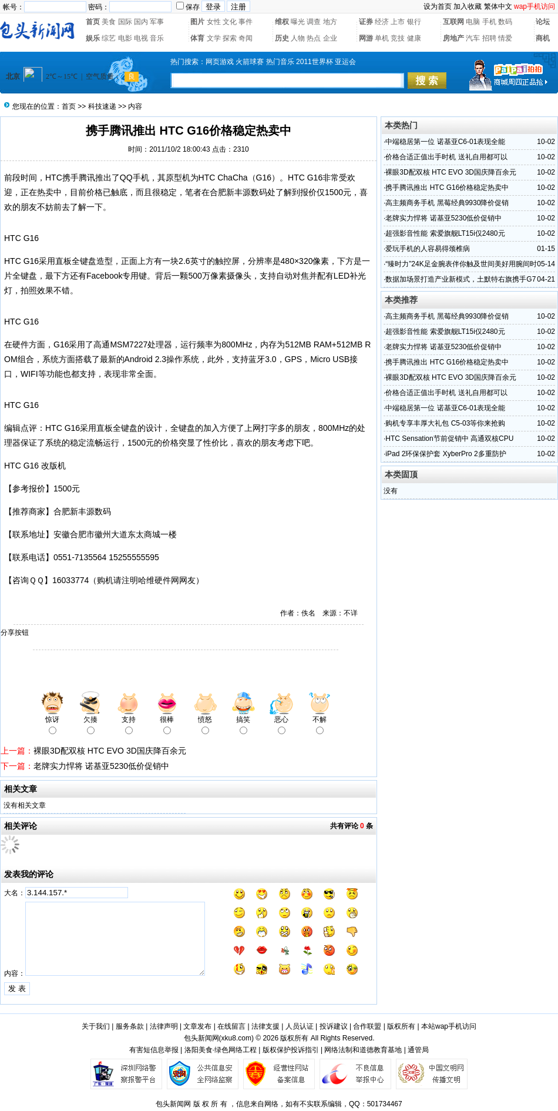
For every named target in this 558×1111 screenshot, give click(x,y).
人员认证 (299, 1026)
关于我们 (96, 1026)
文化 (230, 22)
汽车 (473, 38)
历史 (282, 38)
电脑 (473, 22)
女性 (214, 22)
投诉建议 (334, 1026)
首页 (93, 22)
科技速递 (102, 106)
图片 (197, 22)
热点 (314, 38)
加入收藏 (467, 6)
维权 (282, 22)
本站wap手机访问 (448, 1026)
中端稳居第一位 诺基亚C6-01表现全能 (445, 142)
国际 (125, 22)
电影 (125, 38)
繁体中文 (498, 6)
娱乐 (93, 38)
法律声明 (164, 1026)
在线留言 (231, 1026)
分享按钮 (15, 632)
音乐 (157, 38)
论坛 (543, 22)
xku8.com (236, 1038)
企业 (330, 38)
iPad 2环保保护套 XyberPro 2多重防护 (445, 454)
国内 (141, 22)
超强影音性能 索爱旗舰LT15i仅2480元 (445, 233)
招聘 (489, 38)
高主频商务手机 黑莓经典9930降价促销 (447, 203)
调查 (314, 22)
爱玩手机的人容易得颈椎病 (427, 249)
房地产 (453, 38)
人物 (298, 38)
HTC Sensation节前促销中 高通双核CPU (449, 438)
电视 (141, 38)
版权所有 (401, 1026)
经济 (382, 22)
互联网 (453, 22)
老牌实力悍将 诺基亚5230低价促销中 (101, 766)
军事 (157, 22)
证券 (366, 22)
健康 (414, 38)
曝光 (298, 22)
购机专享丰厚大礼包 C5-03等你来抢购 (445, 423)
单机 (382, 38)
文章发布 (197, 1026)
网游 (366, 38)
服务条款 (130, 1026)
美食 (109, 22)
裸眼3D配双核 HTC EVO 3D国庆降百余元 (109, 750)
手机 (489, 22)
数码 (505, 22)
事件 (245, 22)
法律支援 (265, 1026)
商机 (543, 38)
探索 (230, 38)
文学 (214, 38)
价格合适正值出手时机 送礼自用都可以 (446, 157)
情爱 (505, 38)
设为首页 (437, 6)
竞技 (398, 38)
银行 (414, 22)
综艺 (109, 38)
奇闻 (245, 38)
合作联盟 (367, 1026)
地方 (330, 22)
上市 (398, 22)
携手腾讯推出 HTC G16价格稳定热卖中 (447, 187)
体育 (197, 38)
